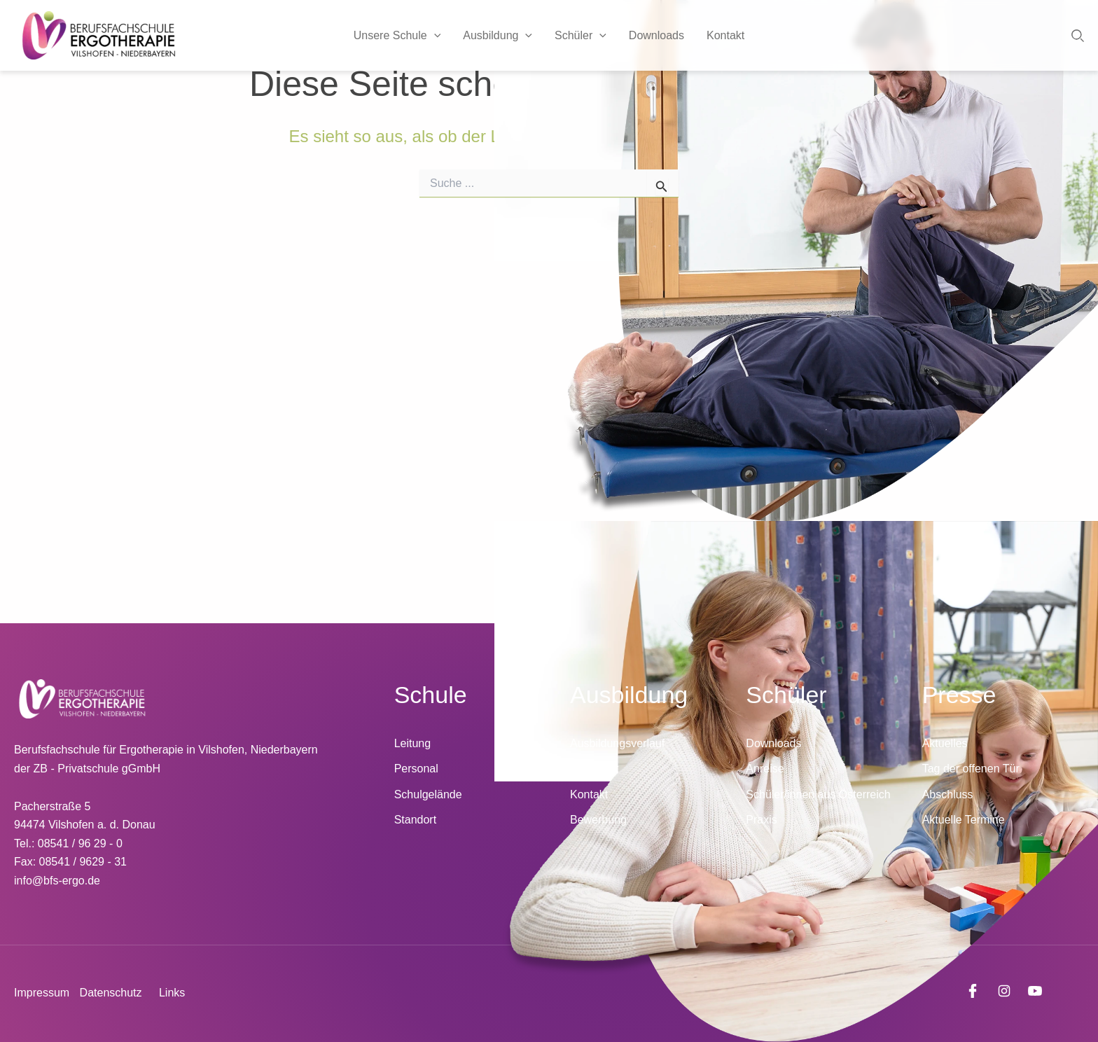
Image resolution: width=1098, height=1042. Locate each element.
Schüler (580, 36)
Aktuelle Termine (963, 820)
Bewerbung (598, 820)
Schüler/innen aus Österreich (818, 794)
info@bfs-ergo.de (57, 881)
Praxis (761, 820)
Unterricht (594, 768)
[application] (434, 36)
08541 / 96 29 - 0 (80, 843)
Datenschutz (111, 993)
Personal (416, 768)
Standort (415, 820)
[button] (1077, 35)
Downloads (656, 35)
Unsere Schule (397, 36)
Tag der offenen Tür (971, 768)
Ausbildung (497, 36)
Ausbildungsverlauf (617, 743)
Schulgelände (428, 794)
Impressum (41, 993)
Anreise (765, 768)
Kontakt (725, 35)
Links (172, 993)
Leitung (412, 743)
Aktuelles (945, 743)
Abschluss (947, 794)
